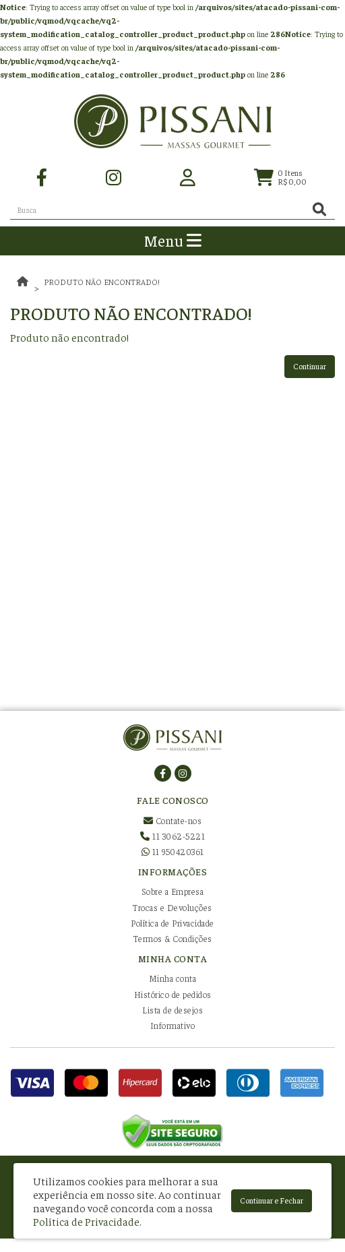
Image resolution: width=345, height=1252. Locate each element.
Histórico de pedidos (173, 994)
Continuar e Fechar (271, 1200)
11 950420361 (173, 851)
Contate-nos (173, 820)
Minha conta (173, 978)
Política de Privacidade (172, 923)
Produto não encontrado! (102, 281)
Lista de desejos (172, 1009)
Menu (172, 240)
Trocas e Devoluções (172, 907)
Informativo (172, 1025)
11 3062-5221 (172, 836)
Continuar (309, 366)
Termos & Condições (172, 938)
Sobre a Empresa (173, 891)
